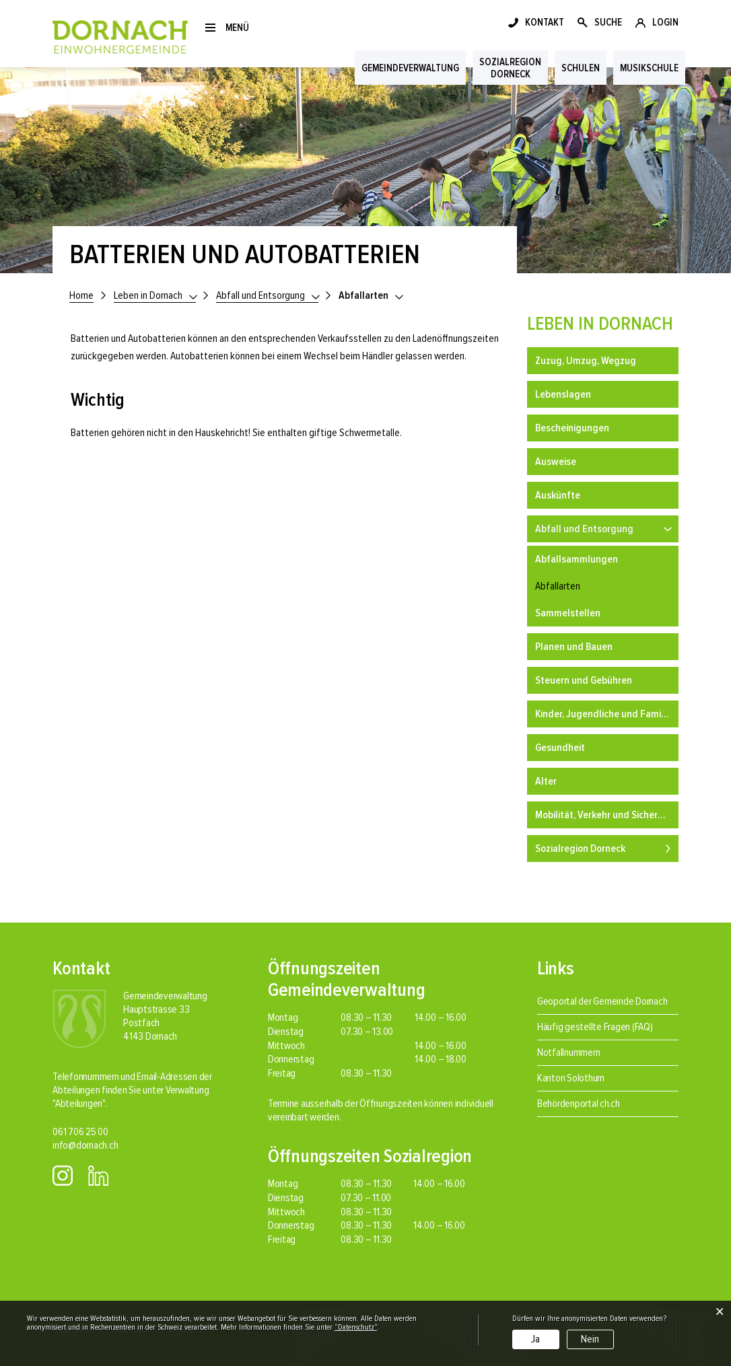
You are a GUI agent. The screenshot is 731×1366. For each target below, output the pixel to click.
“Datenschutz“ (356, 1327)
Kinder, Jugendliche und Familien (605, 714)
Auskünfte (557, 495)
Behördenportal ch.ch (578, 1103)
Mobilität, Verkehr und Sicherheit (604, 815)
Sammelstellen (567, 613)
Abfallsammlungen (576, 559)
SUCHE (608, 22)
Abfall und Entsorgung (584, 529)
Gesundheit (560, 747)
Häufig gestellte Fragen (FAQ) (595, 1027)
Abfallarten (584, 584)
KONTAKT (544, 22)
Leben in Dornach (600, 323)
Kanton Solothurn (570, 1078)
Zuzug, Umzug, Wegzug (585, 360)
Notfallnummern (568, 1052)
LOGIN (665, 22)
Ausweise (555, 461)
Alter (546, 781)
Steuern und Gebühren (583, 680)
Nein (590, 1339)
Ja (535, 1339)
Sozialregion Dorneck (580, 848)
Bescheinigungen (572, 428)
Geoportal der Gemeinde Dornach (602, 1001)
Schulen (580, 68)
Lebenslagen (563, 394)
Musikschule (649, 68)
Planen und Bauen (574, 646)
